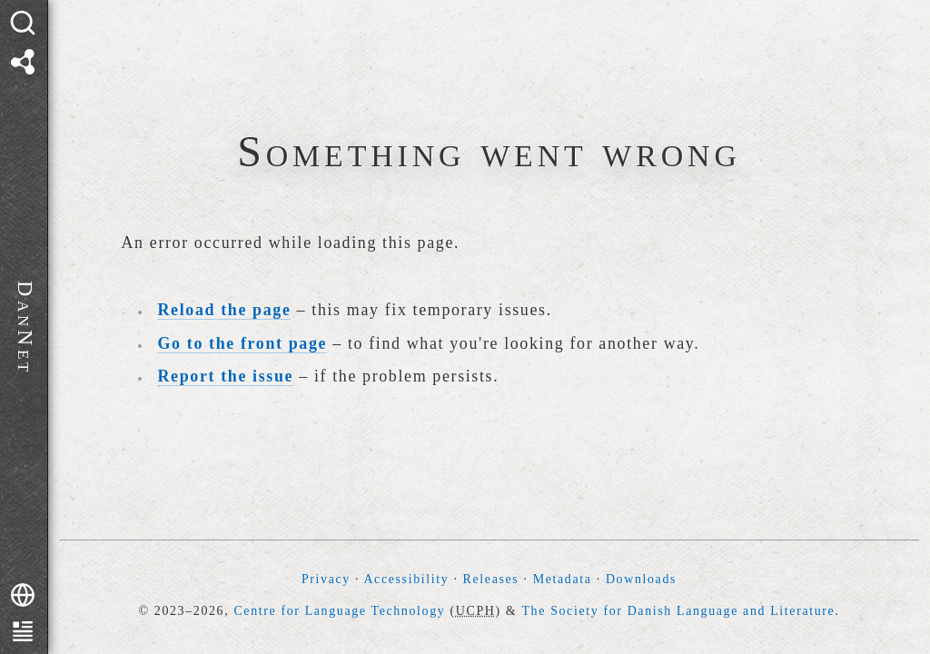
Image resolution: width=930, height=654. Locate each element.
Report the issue (226, 376)
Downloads (641, 579)
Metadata (562, 579)
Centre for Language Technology (339, 611)
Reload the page (225, 310)
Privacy (326, 579)
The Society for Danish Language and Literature (678, 611)
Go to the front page (243, 343)
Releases (491, 579)
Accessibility (406, 579)
